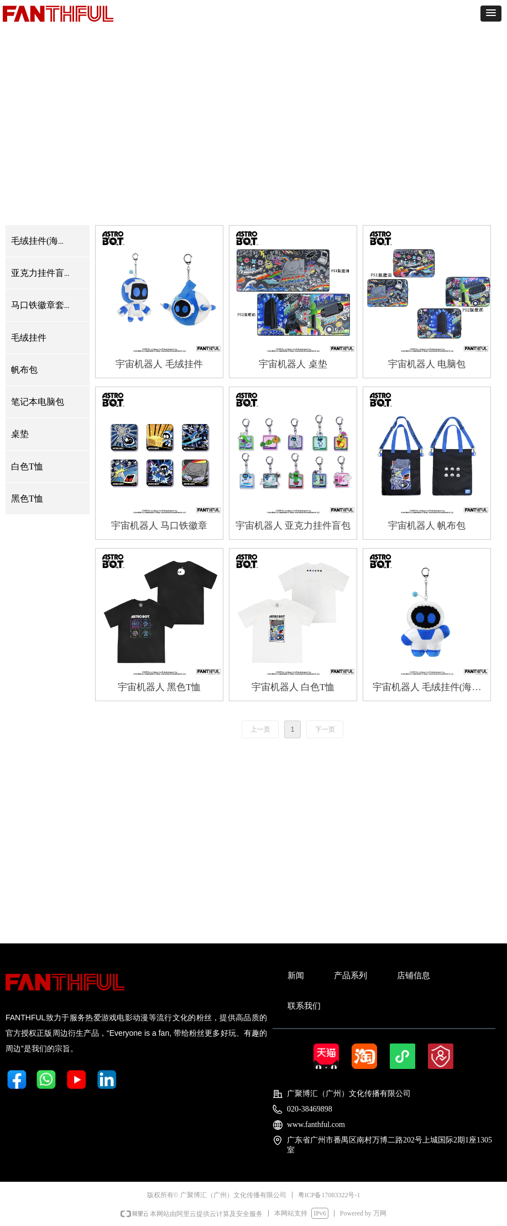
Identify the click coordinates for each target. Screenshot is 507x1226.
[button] (490, 14)
